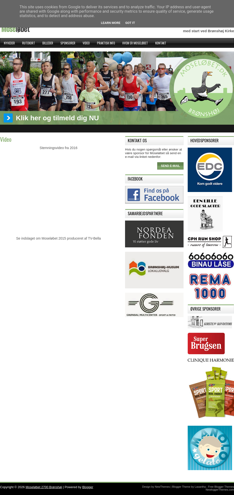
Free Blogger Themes (221, 486)
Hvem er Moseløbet (135, 42)
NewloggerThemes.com (220, 489)
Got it (130, 23)
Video (86, 42)
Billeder (47, 42)
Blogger (87, 487)
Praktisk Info (106, 42)
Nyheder (9, 42)
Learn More (110, 23)
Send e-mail (170, 166)
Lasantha (200, 486)
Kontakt (160, 42)
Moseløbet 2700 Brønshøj (44, 487)
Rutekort (28, 42)
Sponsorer (67, 42)
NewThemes (162, 486)
